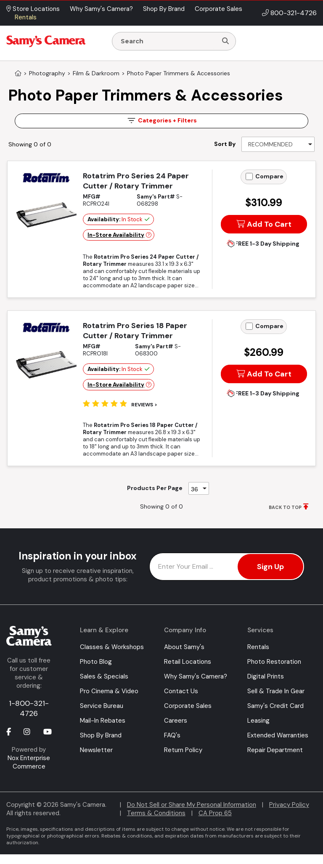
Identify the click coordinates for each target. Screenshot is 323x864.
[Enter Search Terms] (168, 41)
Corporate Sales (188, 706)
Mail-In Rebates (102, 720)
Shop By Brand (101, 735)
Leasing (258, 720)
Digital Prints (265, 676)
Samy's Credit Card (275, 706)
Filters (161, 120)
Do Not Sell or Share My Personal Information (191, 804)
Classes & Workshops (112, 647)
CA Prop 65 (215, 813)
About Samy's (184, 647)
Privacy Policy (289, 804)
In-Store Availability (115, 235)
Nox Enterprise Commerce (29, 762)
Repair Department (275, 750)
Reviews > (144, 404)
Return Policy (183, 750)
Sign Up (270, 567)
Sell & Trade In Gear (275, 691)
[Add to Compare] (249, 176)
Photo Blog (96, 661)
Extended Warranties (277, 735)
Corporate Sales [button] (218, 9)
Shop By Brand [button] (164, 9)
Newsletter (96, 750)
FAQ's (172, 735)
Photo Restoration (274, 661)
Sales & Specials (104, 676)
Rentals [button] (26, 17)
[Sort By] (278, 144)
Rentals (258, 647)
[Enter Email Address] (226, 566)
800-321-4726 (293, 12)
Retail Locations (187, 661)
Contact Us (181, 691)
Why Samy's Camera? (195, 676)
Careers (175, 720)
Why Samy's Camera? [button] (101, 9)
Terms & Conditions (156, 813)
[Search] (225, 41)
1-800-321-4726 (29, 708)
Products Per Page (155, 488)
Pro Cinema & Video (109, 691)
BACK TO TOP (285, 507)
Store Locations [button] (33, 9)
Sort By (225, 144)
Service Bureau (101, 706)
